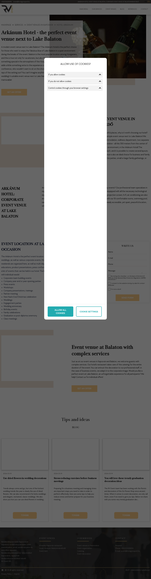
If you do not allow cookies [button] (74, 81)
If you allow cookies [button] (74, 74)
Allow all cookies (60, 311)
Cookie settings (89, 311)
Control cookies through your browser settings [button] (74, 88)
